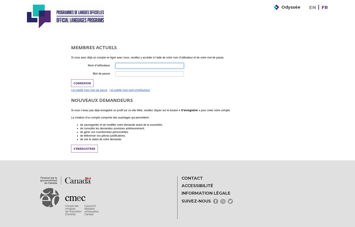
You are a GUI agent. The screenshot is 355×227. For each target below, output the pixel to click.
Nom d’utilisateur (99, 65)
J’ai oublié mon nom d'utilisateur (130, 90)
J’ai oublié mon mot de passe (89, 90)
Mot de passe (101, 74)
